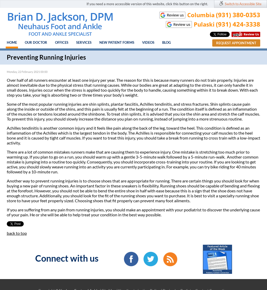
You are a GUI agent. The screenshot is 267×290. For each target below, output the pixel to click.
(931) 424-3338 (238, 24)
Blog (166, 42)
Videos (148, 42)
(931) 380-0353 (238, 14)
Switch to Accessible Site (243, 4)
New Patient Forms (116, 42)
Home (12, 42)
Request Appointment (236, 43)
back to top (17, 233)
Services (84, 42)
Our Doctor (36, 42)
